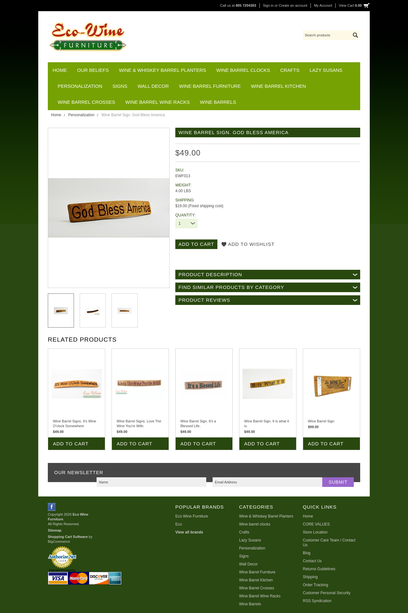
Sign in (268, 5)
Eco (178, 524)
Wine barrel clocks (243, 70)
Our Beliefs (93, 70)
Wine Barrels (218, 102)
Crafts (289, 70)
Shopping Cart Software (68, 537)
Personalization (80, 86)
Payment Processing (62, 570)
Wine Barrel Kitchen (278, 86)
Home (56, 115)
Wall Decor (153, 86)
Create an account (293, 5)
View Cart (350, 5)
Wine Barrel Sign (321, 421)
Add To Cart (71, 443)
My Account (323, 5)
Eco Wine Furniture (191, 516)
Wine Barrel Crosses (86, 102)
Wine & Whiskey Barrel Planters (162, 70)
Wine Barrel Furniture (210, 86)
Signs (120, 86)
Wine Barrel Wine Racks (157, 102)
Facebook (52, 507)
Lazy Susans (326, 70)
